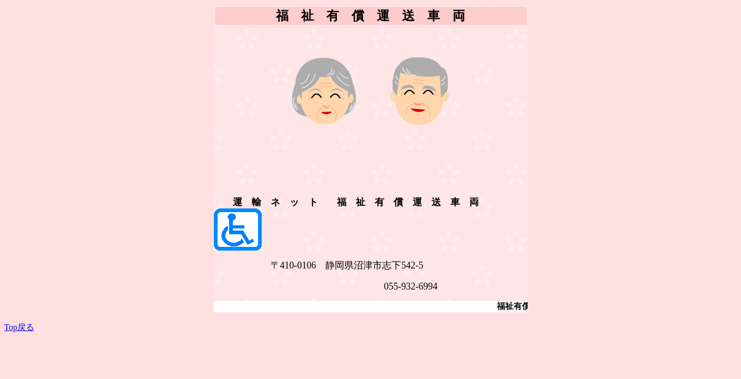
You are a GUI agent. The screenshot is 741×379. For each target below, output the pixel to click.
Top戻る (19, 327)
